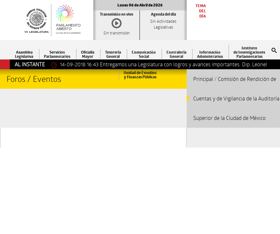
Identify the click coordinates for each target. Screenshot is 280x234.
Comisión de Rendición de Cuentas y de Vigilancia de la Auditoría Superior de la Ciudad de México (236, 98)
